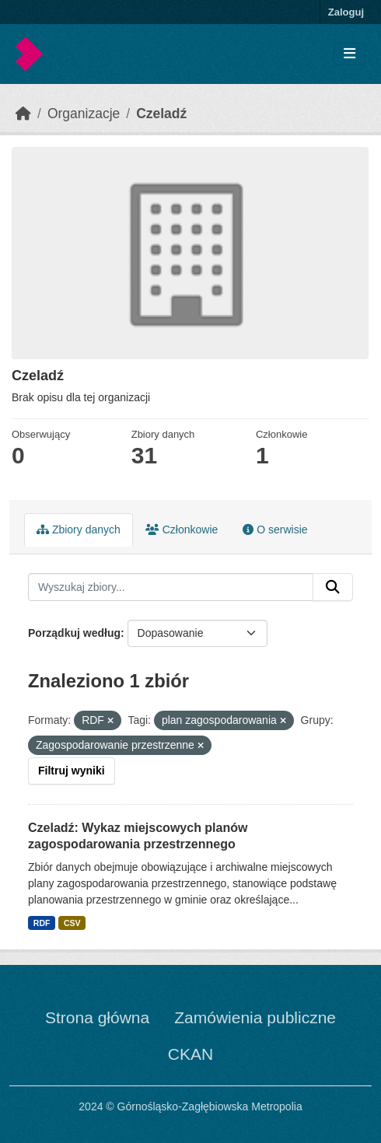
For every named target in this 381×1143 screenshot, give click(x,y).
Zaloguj (346, 12)
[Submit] (333, 587)
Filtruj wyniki (71, 770)
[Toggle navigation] (349, 54)
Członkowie (181, 529)
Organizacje (83, 113)
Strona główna (97, 1017)
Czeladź (161, 113)
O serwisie (275, 529)
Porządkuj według (74, 633)
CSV (72, 923)
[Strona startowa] (23, 113)
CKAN (190, 1054)
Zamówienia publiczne (255, 1017)
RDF (42, 923)
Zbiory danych (79, 529)
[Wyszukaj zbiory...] (170, 587)
